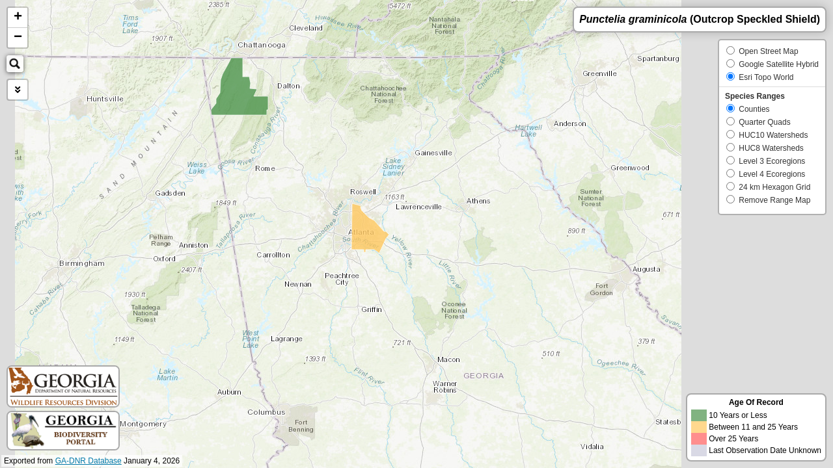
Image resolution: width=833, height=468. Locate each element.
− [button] (18, 37)
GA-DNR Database (88, 460)
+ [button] (18, 17)
